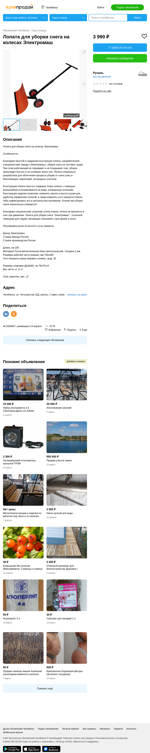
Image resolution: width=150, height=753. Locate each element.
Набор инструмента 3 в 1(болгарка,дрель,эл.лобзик (18, 409)
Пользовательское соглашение (111, 738)
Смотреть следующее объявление (45, 340)
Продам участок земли (59, 460)
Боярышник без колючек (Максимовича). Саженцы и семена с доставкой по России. (22, 567)
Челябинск (52, 7)
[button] (84, 52)
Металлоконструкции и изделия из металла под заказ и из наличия (22, 514)
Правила (118, 728)
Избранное (55, 330)
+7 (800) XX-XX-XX (120, 47)
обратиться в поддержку (85, 741)
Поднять (71, 330)
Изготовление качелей (58, 408)
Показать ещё (45, 688)
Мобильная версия (13, 732)
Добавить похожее (76, 361)
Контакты (131, 728)
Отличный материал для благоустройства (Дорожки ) (62, 567)
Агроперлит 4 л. (12, 618)
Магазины (105, 728)
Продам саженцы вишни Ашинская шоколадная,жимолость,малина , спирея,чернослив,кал (22, 673)
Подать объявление (127, 7)
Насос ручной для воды (59, 513)
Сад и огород (38, 30)
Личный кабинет (70, 728)
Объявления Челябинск (16, 30)
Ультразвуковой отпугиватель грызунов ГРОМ (19, 462)
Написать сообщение (120, 58)
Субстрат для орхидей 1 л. (61, 618)
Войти (100, 7)
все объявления (102, 76)
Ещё (84, 330)
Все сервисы (89, 728)
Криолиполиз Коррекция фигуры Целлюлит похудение (64, 672)
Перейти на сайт (102, 91)
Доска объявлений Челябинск (18, 728)
